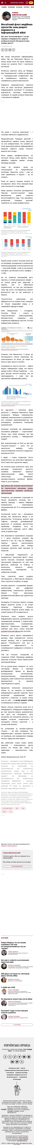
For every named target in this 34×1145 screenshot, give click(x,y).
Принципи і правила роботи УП (17, 1075)
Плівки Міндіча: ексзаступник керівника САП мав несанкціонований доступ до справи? (13, 946)
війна (17, 808)
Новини (4, 7)
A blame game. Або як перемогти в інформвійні (16, 857)
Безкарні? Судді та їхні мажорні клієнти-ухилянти (14, 1012)
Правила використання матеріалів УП (17, 1070)
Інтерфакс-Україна (13, 1111)
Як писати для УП (12, 1077)
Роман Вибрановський (19, 14)
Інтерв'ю (26, 7)
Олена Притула (23, 1139)
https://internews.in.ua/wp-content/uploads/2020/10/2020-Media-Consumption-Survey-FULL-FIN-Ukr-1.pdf (14, 349)
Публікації (11, 7)
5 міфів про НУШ (8, 987)
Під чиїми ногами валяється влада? (17, 862)
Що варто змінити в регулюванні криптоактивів (15, 961)
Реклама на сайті (14, 1068)
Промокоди (17, 1079)
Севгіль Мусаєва (23, 1137)
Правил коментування (9, 846)
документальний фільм (10, 631)
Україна (4, 811)
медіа (23, 808)
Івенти (23, 1068)
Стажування (23, 1077)
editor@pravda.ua (22, 1140)
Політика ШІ (10, 1072)
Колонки (19, 7)
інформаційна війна (7, 808)
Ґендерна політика (21, 1072)
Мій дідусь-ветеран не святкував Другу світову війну (15, 975)
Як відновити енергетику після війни (16, 999)
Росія (10, 811)
